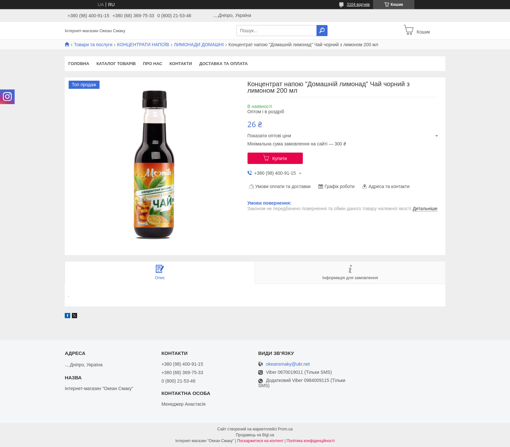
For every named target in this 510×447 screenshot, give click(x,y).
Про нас (152, 63)
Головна (78, 63)
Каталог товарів (116, 63)
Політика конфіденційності (311, 441)
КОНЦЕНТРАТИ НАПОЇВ (143, 44)
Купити (279, 158)
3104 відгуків (358, 4)
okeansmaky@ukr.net (288, 364)
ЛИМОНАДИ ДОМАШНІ (199, 44)
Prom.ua (285, 429)
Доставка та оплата (223, 63)
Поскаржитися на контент (260, 441)
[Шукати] (322, 30)
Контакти (180, 63)
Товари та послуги (93, 44)
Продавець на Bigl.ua (255, 435)
